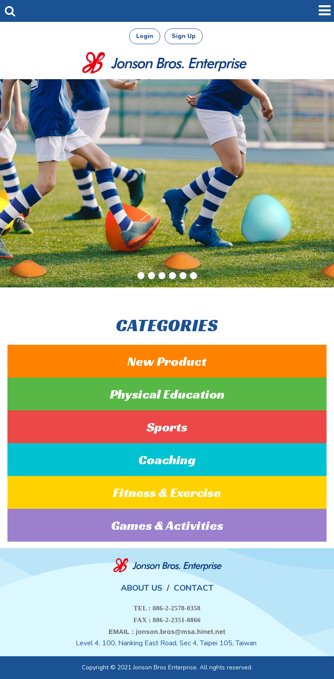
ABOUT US (141, 588)
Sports (167, 427)
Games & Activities (167, 525)
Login (144, 36)
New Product (167, 361)
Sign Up (184, 36)
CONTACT (194, 588)
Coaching (167, 460)
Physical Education (167, 394)
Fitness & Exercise (167, 492)
